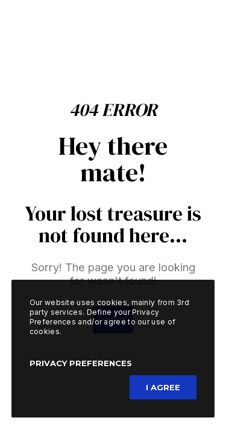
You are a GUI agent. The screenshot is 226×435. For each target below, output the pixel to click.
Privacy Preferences (81, 363)
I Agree (163, 387)
